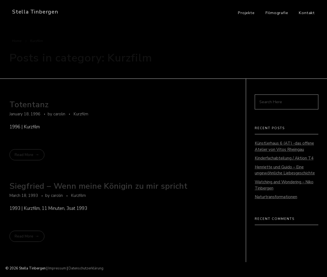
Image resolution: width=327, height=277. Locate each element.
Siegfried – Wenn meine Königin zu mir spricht (98, 186)
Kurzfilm (81, 114)
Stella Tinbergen (35, 11)
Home (17, 41)
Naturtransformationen (276, 197)
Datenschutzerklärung (85, 268)
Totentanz (29, 104)
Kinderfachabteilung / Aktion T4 (284, 158)
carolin (59, 114)
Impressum (57, 268)
